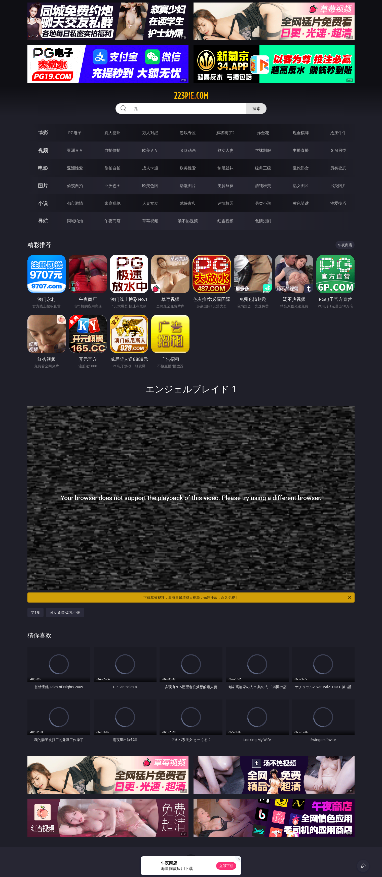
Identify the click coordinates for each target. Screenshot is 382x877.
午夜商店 (112, 221)
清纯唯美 (263, 185)
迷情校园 (225, 203)
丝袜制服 (263, 150)
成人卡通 (150, 168)
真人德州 (112, 132)
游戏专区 (188, 132)
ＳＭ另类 (338, 150)
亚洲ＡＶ (75, 150)
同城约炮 (75, 221)
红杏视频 (225, 221)
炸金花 (263, 132)
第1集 (35, 612)
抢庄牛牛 (338, 132)
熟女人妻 (225, 150)
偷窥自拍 (75, 185)
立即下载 (226, 865)
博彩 (43, 132)
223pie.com (191, 96)
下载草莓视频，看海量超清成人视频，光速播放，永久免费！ (247, 597)
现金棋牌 (301, 132)
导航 (43, 220)
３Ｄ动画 (188, 150)
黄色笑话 (301, 203)
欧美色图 (150, 185)
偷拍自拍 (112, 168)
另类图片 (338, 185)
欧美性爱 (188, 168)
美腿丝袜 (225, 185)
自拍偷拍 (112, 150)
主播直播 (301, 150)
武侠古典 (188, 203)
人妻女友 (150, 203)
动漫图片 (188, 185)
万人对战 (150, 132)
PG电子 (75, 132)
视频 (43, 150)
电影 (43, 167)
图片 (43, 185)
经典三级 (263, 168)
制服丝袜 (225, 168)
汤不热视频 (188, 221)
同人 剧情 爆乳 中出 (65, 612)
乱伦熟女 (301, 168)
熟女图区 (301, 185)
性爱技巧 (338, 203)
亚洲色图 (112, 185)
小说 (43, 203)
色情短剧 (263, 221)
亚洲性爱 (75, 168)
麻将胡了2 (225, 132)
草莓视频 (150, 221)
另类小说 (263, 203)
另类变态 (338, 168)
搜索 (256, 108)
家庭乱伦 (112, 203)
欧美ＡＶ (150, 150)
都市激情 (75, 203)
